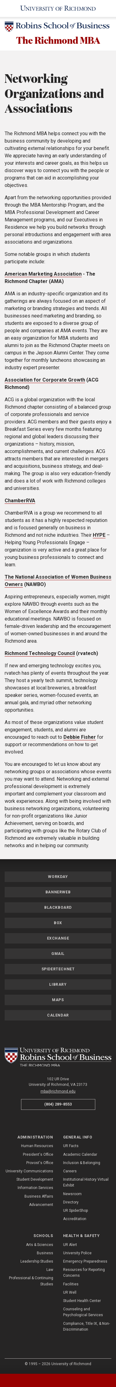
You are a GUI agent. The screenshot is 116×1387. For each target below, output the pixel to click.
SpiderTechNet (58, 969)
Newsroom (72, 1194)
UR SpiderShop (75, 1211)
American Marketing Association (43, 274)
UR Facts (71, 1146)
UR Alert (70, 1245)
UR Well (69, 1293)
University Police (77, 1254)
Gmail (58, 954)
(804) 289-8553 (58, 1104)
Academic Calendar (80, 1155)
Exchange (58, 938)
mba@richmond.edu (58, 1092)
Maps (58, 1000)
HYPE (99, 535)
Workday (58, 877)
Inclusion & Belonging (81, 1163)
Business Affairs (38, 1197)
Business (45, 1254)
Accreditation (74, 1219)
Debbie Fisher (79, 737)
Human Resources (37, 1146)
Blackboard (58, 908)
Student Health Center (82, 1301)
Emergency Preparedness (85, 1262)
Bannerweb (58, 892)
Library (58, 985)
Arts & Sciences (39, 1245)
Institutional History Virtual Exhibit (86, 1183)
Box (58, 923)
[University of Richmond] (58, 8)
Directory (71, 1203)
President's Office (38, 1155)
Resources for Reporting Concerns (84, 1273)
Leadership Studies (36, 1262)
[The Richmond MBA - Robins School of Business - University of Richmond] (58, 1057)
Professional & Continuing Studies (31, 1281)
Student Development (34, 1180)
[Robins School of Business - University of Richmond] (58, 28)
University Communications (29, 1172)
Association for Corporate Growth (45, 380)
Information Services (35, 1188)
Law (49, 1270)
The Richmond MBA (58, 40)
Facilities (71, 1284)
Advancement (41, 1205)
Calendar (58, 1015)
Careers (70, 1172)
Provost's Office (39, 1163)
